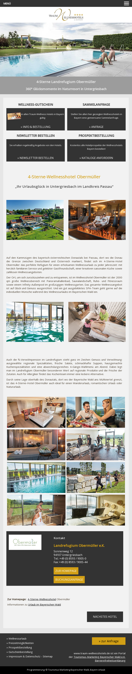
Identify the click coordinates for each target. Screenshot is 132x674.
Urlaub (101, 669)
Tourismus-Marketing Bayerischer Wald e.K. (99, 657)
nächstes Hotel (105, 617)
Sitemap (48, 656)
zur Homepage (66, 571)
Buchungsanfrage (69, 579)
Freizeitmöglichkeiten (21, 643)
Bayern (94, 669)
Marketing (65, 669)
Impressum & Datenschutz (24, 656)
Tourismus (53, 669)
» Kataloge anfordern (96, 158)
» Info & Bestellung (35, 127)
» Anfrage (96, 127)
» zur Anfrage (109, 641)
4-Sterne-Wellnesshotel (42, 599)
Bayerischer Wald (80, 669)
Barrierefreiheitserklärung (110, 660)
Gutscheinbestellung (21, 652)
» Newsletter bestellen (36, 158)
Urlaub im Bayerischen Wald (44, 604)
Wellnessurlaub (17, 638)
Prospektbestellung (20, 647)
